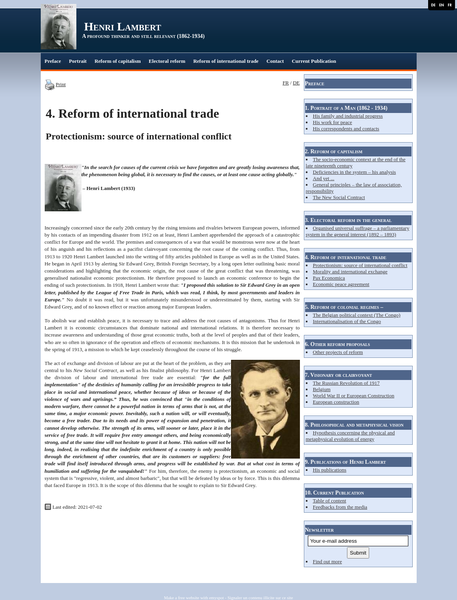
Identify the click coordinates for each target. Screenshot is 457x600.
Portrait (78, 61)
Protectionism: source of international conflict (360, 265)
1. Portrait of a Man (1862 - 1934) (346, 108)
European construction (336, 402)
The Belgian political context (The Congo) (356, 315)
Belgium (322, 389)
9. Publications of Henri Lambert (345, 462)
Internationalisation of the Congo (347, 321)
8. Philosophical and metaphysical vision (354, 425)
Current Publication (314, 61)
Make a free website (181, 597)
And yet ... (324, 178)
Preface (53, 61)
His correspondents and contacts (346, 129)
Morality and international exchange (350, 272)
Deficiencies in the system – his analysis (354, 172)
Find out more (327, 561)
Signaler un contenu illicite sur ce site (260, 597)
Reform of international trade (225, 61)
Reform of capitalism (118, 61)
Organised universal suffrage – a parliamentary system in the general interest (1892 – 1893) (358, 231)
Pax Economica (329, 278)
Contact (275, 61)
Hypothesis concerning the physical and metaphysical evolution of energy (350, 436)
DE (296, 83)
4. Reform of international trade (346, 257)
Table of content (329, 501)
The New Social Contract (339, 197)
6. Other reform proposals (337, 344)
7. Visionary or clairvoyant (338, 375)
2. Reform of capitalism (333, 151)
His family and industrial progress (348, 116)
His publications (330, 470)
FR (286, 83)
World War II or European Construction (353, 396)
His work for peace (332, 122)
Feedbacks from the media (340, 507)
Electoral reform (167, 61)
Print (61, 84)
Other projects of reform (338, 352)
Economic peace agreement (341, 284)
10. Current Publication (334, 493)
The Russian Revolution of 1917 (346, 383)
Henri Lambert (122, 26)
